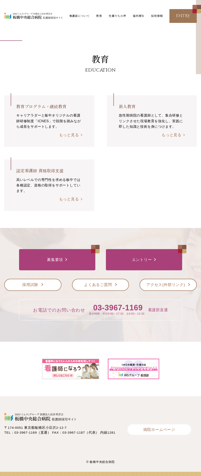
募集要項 (55, 260)
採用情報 (157, 16)
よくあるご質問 (98, 285)
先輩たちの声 (117, 16)
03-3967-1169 (118, 307)
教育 (99, 16)
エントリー (142, 260)
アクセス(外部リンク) (165, 285)
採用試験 (30, 285)
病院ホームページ (159, 429)
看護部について (79, 16)
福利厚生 (138, 16)
